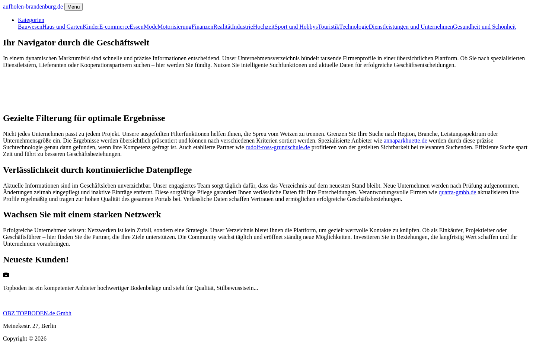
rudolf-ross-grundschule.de (278, 147)
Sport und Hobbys (296, 26)
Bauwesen (30, 26)
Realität (222, 26)
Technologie (354, 26)
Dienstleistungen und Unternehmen (410, 26)
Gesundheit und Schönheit (484, 26)
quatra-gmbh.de (457, 192)
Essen (136, 26)
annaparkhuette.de (405, 140)
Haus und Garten (62, 26)
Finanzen (203, 26)
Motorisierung (174, 26)
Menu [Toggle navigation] (73, 7)
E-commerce (114, 26)
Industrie (242, 26)
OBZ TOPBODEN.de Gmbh (37, 313)
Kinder (91, 26)
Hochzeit (264, 26)
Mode (150, 26)
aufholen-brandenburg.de (33, 6)
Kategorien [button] (31, 20)
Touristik (328, 26)
